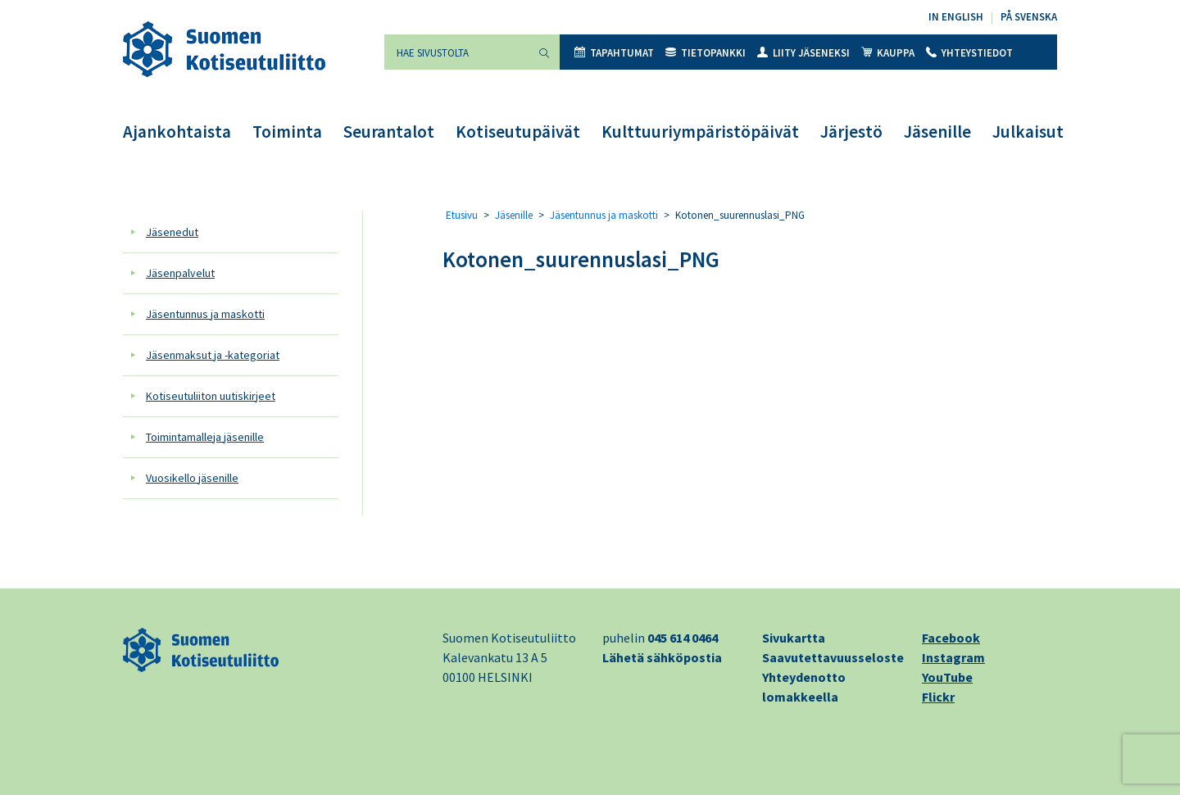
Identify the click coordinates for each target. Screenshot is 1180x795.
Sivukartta (793, 637)
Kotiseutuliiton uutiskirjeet (210, 395)
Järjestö (851, 131)
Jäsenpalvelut (180, 273)
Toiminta (287, 131)
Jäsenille (937, 131)
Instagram (953, 657)
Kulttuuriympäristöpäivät (700, 131)
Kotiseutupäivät (518, 131)
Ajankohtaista (177, 131)
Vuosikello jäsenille (192, 477)
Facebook (951, 637)
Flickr (938, 696)
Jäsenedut (172, 232)
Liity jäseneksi (803, 53)
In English (955, 17)
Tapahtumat (614, 53)
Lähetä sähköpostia (662, 657)
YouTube (947, 677)
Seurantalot (388, 131)
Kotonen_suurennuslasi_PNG (580, 259)
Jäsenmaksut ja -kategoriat (212, 355)
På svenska (1029, 17)
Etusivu (462, 215)
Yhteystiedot (969, 53)
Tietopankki (705, 53)
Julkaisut (1028, 131)
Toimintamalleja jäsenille (205, 436)
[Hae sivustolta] (456, 52)
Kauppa (887, 53)
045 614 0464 (682, 637)
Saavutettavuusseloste (833, 657)
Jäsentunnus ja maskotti (205, 314)
